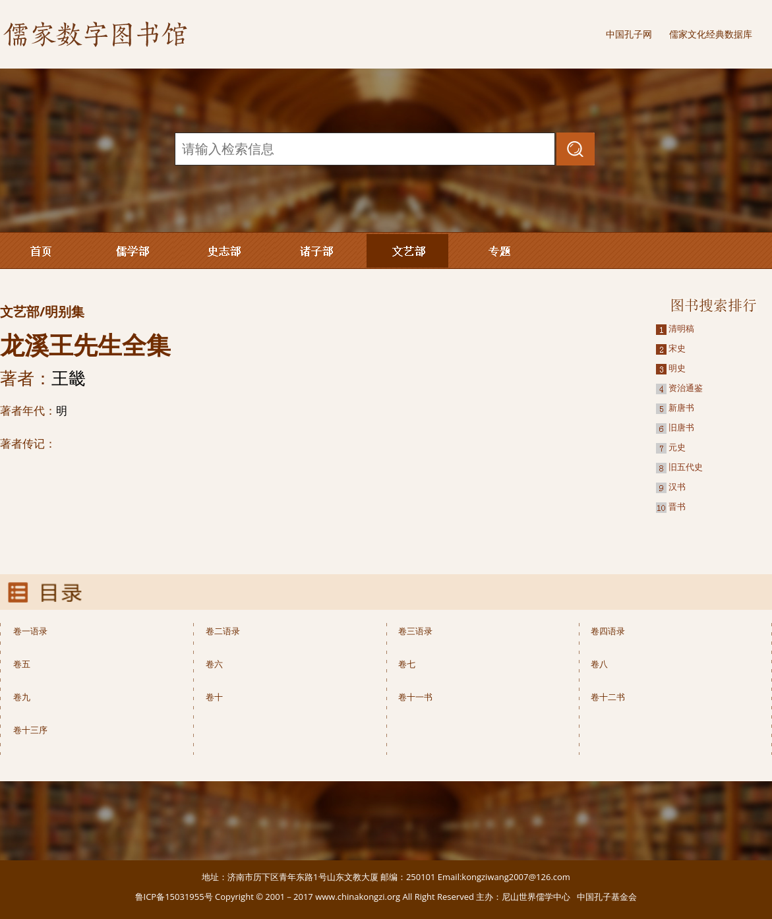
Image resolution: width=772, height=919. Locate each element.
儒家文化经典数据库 (710, 34)
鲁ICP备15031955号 (174, 897)
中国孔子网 (629, 34)
